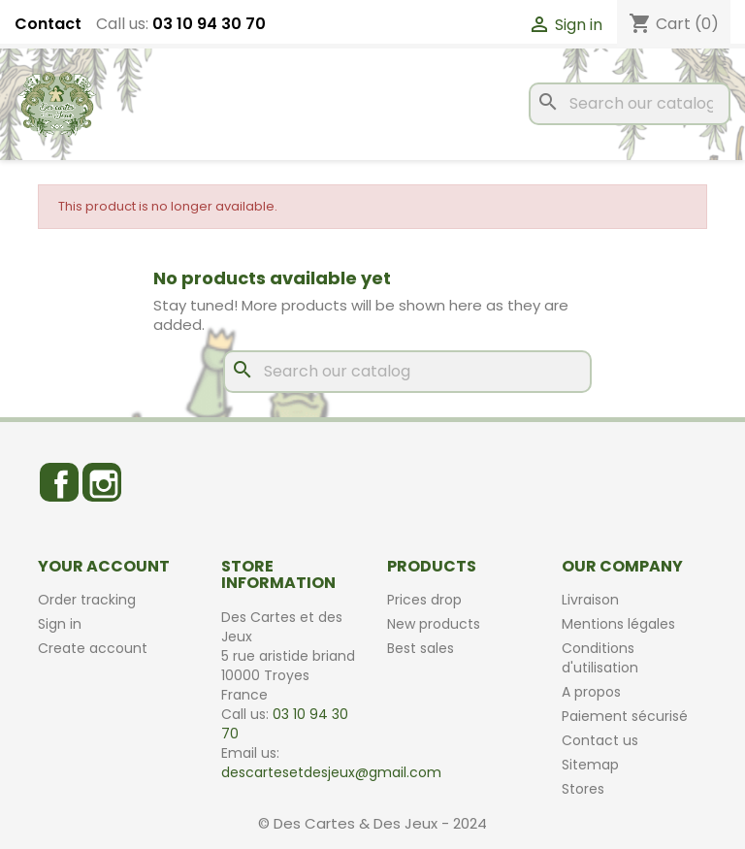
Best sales (420, 648)
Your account (104, 566)
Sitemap (590, 764)
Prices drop (424, 599)
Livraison (590, 599)
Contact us (600, 740)
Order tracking (87, 599)
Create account (92, 648)
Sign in (59, 624)
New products (433, 624)
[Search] (629, 103)
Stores (583, 789)
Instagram (101, 482)
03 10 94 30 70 (209, 24)
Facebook (59, 482)
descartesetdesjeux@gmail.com (331, 772)
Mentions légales (618, 624)
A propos (591, 692)
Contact (48, 24)
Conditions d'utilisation (600, 657)
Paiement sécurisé (625, 716)
